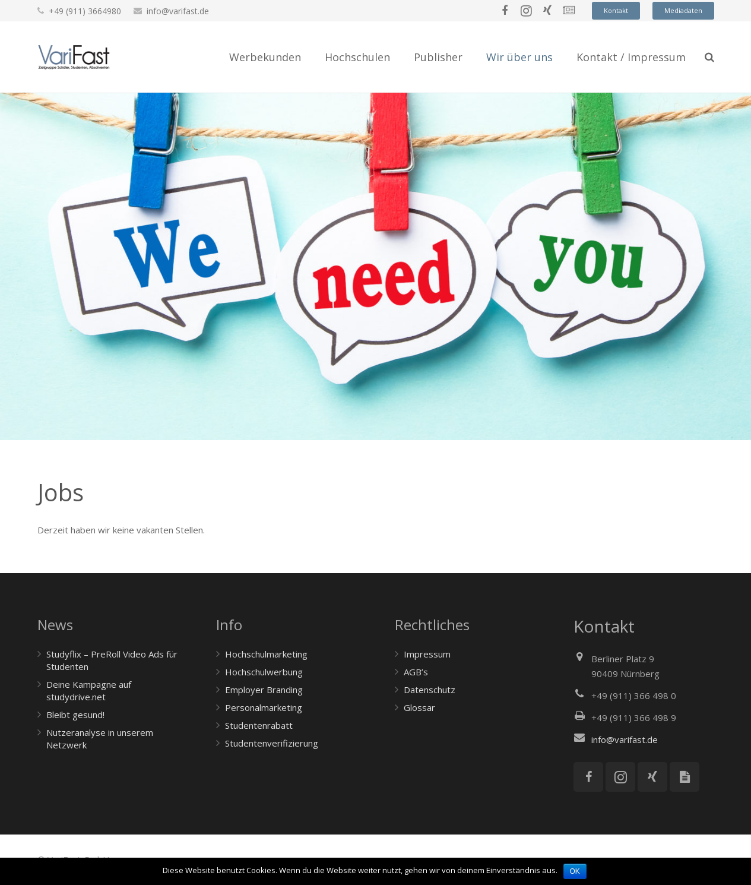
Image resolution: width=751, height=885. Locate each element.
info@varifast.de (178, 11)
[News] (568, 10)
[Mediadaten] (684, 777)
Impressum (427, 654)
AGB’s (416, 672)
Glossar (419, 707)
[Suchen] (709, 57)
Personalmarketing (263, 707)
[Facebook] (504, 10)
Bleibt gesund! (75, 714)
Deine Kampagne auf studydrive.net (88, 690)
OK (575, 871)
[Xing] (547, 10)
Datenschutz (429, 690)
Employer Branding (264, 690)
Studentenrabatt (259, 725)
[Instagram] (526, 10)
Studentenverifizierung (271, 743)
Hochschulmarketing (266, 654)
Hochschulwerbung (264, 672)
